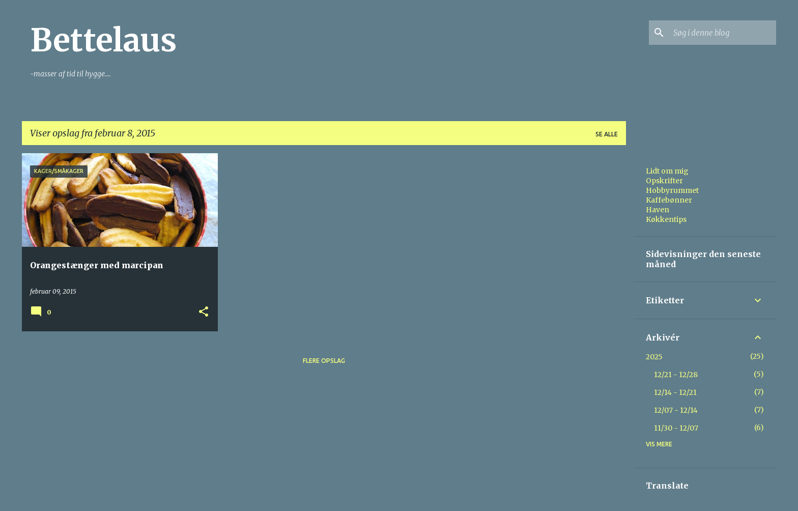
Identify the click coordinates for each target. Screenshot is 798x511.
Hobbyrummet (672, 190)
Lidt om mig (667, 171)
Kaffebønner (669, 200)
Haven (657, 209)
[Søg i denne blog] (722, 32)
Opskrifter (664, 180)
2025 (654, 356)
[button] (203, 312)
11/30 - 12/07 (676, 428)
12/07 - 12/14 (676, 410)
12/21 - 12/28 (676, 374)
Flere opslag (324, 360)
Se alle (606, 134)
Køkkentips (666, 219)
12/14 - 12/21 (675, 392)
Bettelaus (103, 40)
